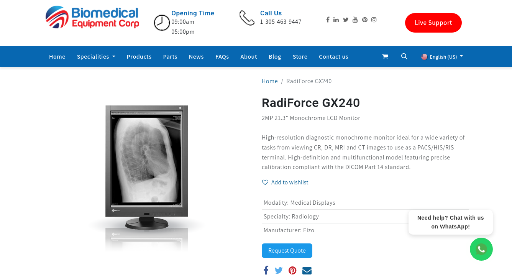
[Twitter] (278, 270)
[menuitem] (57, 56)
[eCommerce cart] (385, 56)
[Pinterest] (293, 270)
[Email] (307, 270)
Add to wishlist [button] (285, 182)
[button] (404, 56)
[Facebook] (266, 270)
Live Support (433, 22)
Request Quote (287, 250)
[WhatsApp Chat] (481, 249)
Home (270, 81)
